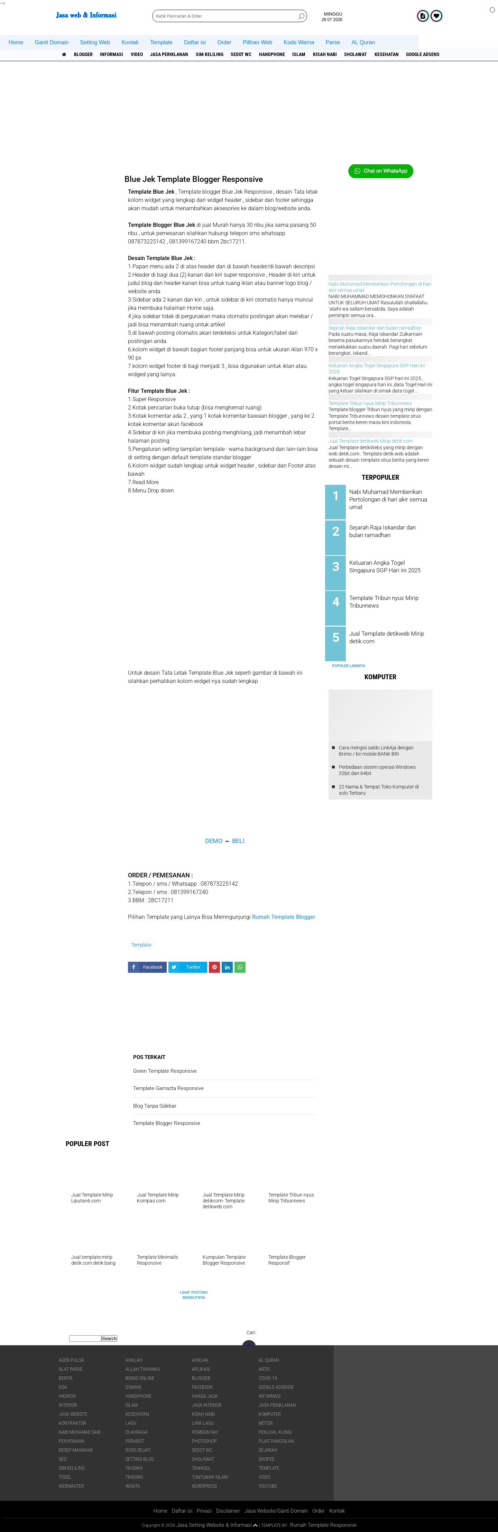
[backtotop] (249, 1347)
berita (66, 1378)
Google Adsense (431, 54)
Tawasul (201, 1468)
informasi (112, 54)
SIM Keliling (212, 54)
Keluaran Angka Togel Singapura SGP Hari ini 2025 (387, 565)
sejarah (268, 1450)
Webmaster (71, 1486)
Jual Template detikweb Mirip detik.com (371, 441)
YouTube (268, 1486)
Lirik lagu (203, 1423)
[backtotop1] (255, 1525)
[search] (229, 16)
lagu (131, 1423)
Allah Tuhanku (143, 1369)
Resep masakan (76, 1450)
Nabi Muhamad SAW (80, 1432)
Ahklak (200, 1360)
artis (264, 1369)
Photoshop (204, 1441)
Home (16, 42)
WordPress (204, 1486)
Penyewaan (71, 1441)
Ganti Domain (52, 42)
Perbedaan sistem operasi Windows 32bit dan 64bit (377, 767)
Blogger (84, 54)
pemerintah (205, 1432)
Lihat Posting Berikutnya (194, 1295)
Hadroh (67, 1396)
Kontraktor (72, 1423)
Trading (134, 1477)
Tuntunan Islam (210, 1477)
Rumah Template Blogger (283, 917)
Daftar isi (195, 42)
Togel (65, 1477)
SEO (62, 1459)
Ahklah (134, 1360)
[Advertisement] (249, 116)
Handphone (276, 54)
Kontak (130, 42)
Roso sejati (138, 1450)
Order (224, 42)
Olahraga (137, 1432)
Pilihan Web (257, 42)
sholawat (361, 54)
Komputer (270, 1414)
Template (161, 42)
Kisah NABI (330, 54)
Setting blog (140, 1459)
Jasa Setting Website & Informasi (214, 1525)
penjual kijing (275, 1432)
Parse (333, 42)
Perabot (135, 1441)
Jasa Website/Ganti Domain (276, 1511)
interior (68, 1405)
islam (303, 54)
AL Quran (363, 42)
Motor (266, 1423)
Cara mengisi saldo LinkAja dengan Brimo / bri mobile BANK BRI (376, 748)
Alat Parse (71, 1369)
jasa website (73, 1414)
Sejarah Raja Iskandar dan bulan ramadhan (375, 328)
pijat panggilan (276, 1441)
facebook (202, 1387)
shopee (267, 1459)
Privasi (204, 1511)
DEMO (213, 841)
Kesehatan (392, 54)
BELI (238, 841)
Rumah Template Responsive (323, 1525)
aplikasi (201, 1369)
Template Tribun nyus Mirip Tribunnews (370, 403)
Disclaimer (228, 1511)
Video (138, 54)
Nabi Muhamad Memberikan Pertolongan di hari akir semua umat (388, 498)
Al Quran (269, 1360)
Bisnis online (140, 1378)
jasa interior (207, 1405)
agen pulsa (71, 1360)
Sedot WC (244, 54)
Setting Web (95, 42)
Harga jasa (205, 1396)
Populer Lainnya (348, 663)
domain (133, 1387)
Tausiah (134, 1468)
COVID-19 (268, 1378)
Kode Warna (299, 42)
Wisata (133, 1486)
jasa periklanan (172, 54)
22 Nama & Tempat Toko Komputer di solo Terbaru (379, 787)
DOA (63, 1387)
